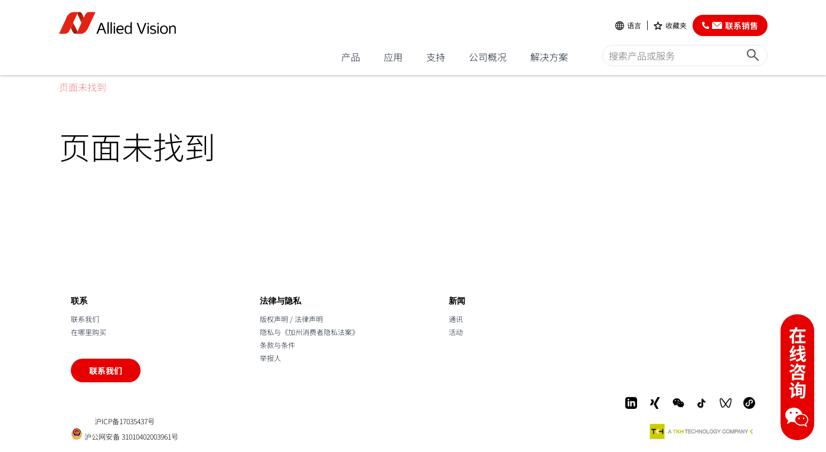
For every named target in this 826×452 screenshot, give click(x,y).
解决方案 (549, 57)
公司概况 (488, 57)
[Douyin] (702, 403)
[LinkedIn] (631, 403)
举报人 (270, 358)
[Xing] (655, 403)
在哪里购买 (88, 332)
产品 (350, 57)
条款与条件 (277, 345)
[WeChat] (678, 403)
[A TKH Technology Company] (702, 431)
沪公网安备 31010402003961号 (124, 434)
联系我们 (85, 319)
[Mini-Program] (749, 403)
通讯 (456, 319)
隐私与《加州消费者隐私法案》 (309, 332)
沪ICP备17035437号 (124, 421)
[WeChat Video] (726, 403)
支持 (435, 57)
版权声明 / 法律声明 (291, 319)
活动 (456, 332)
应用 (393, 57)
